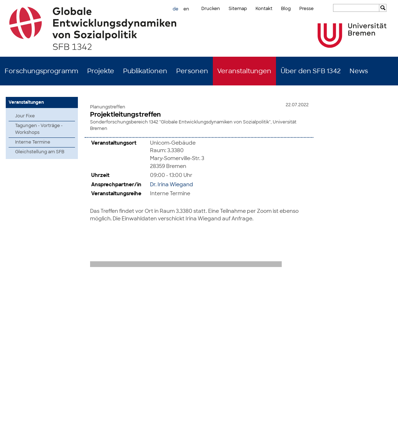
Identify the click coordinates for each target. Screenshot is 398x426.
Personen (192, 71)
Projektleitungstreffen (125, 114)
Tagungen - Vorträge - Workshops (38, 129)
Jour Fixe (25, 116)
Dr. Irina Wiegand (171, 183)
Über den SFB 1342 (311, 71)
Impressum (357, 415)
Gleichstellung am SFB (39, 152)
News (359, 71)
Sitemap (238, 8)
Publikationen (145, 71)
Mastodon (94, 415)
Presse (306, 8)
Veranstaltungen (244, 71)
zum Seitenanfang (373, 282)
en (186, 9)
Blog (286, 8)
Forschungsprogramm (41, 71)
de (175, 9)
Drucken (210, 8)
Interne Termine (32, 142)
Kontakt (264, 8)
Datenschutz (385, 415)
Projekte (100, 71)
